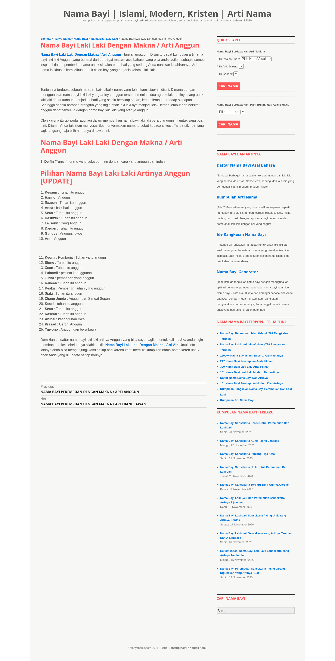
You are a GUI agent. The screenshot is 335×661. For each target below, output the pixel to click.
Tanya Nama (63, 38)
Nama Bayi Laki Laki (104, 38)
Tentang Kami (178, 647)
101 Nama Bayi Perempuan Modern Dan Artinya (251, 383)
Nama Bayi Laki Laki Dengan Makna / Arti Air (141, 322)
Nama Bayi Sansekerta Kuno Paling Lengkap (249, 440)
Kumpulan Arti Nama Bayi (237, 400)
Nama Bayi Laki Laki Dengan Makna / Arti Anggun (81, 54)
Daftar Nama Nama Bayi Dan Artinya (244, 377)
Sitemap (46, 38)
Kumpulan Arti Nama (237, 197)
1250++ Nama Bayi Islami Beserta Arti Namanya (251, 355)
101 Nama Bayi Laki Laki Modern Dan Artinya (250, 372)
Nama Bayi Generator (237, 271)
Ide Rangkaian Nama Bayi (241, 234)
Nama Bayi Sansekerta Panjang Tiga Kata (247, 453)
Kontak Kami (197, 647)
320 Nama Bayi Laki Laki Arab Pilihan (244, 366)
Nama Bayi (81, 38)
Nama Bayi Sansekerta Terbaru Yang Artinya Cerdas (254, 484)
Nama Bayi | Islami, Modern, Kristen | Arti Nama (167, 13)
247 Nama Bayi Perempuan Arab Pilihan (246, 361)
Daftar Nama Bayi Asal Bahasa (246, 165)
